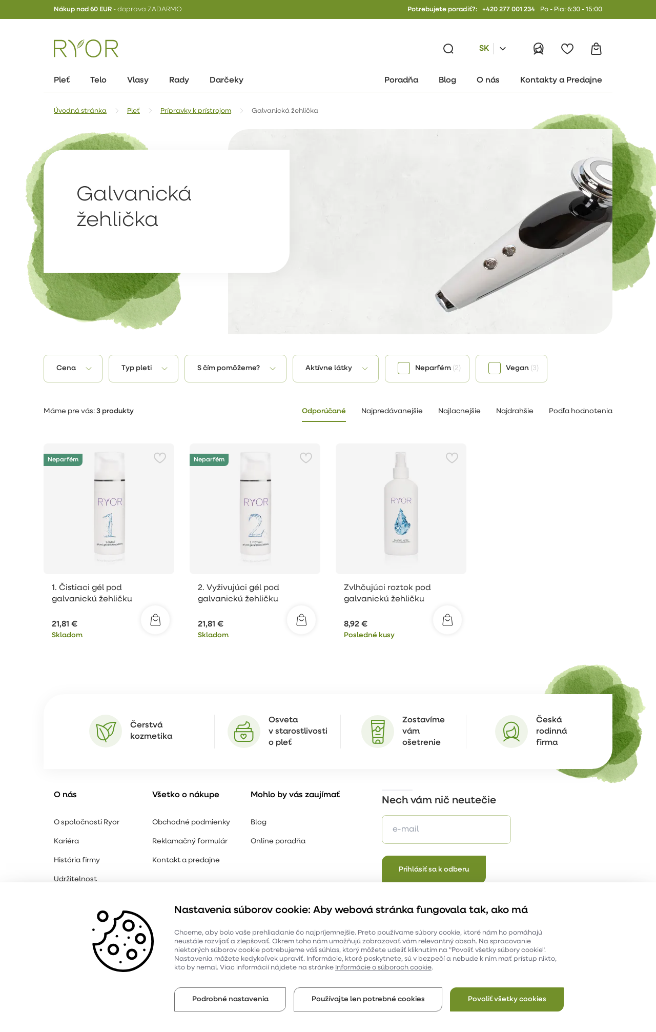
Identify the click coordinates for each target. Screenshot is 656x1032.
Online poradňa (278, 841)
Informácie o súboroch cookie (383, 967)
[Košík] (596, 49)
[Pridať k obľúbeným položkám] (160, 458)
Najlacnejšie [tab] (459, 411)
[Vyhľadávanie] (448, 49)
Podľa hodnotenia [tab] (580, 411)
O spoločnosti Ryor (86, 822)
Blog (258, 822)
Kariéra (66, 841)
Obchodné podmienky (191, 822)
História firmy (77, 860)
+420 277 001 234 (508, 9)
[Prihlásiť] (538, 49)
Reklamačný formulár (190, 841)
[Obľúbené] (567, 49)
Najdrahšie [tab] (515, 411)
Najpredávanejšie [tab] (392, 411)
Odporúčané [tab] (324, 411)
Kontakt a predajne (186, 860)
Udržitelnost (75, 879)
